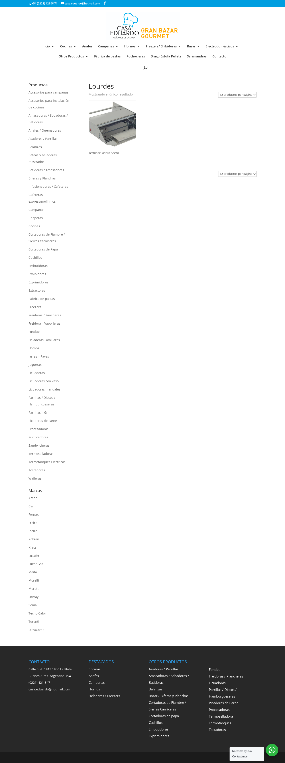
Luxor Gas (35, 564)
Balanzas (35, 147)
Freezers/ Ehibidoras (161, 46)
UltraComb (36, 630)
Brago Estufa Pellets (166, 56)
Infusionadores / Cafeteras (48, 186)
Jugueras (35, 364)
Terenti (33, 621)
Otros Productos (71, 56)
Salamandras (197, 56)
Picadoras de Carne (223, 703)
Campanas (106, 46)
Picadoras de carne (42, 421)
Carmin (33, 506)
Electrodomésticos (220, 46)
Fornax (33, 514)
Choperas (35, 218)
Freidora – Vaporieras (44, 323)
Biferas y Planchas (42, 178)
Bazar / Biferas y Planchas (168, 696)
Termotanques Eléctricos (46, 462)
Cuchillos (35, 257)
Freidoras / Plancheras (226, 676)
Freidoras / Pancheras (44, 315)
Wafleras (34, 478)
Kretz (32, 547)
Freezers (34, 307)
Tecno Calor (37, 613)
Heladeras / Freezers (104, 696)
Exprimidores (38, 282)
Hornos (130, 46)
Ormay (33, 597)
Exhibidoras (37, 274)
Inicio (46, 46)
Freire (32, 523)
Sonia (32, 605)
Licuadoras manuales (44, 389)
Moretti (33, 588)
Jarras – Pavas (38, 356)
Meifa (32, 572)
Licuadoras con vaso (43, 381)
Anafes (87, 46)
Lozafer (33, 555)
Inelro (32, 531)
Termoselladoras (40, 454)
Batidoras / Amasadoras (46, 170)
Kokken (33, 539)
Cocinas (66, 46)
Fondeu (214, 669)
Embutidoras (38, 266)
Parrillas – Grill (39, 412)
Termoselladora (221, 716)
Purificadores (38, 437)
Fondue (34, 332)
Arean (32, 498)
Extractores (36, 290)
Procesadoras (38, 429)
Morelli (33, 580)
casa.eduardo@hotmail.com (49, 689)
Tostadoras (36, 470)
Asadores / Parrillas (42, 138)
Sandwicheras (38, 445)
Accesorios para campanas (48, 92)
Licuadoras (36, 373)
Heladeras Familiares (44, 340)
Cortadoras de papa (164, 716)
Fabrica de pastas (41, 299)
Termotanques (220, 723)
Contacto (219, 56)
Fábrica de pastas (107, 56)
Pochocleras (135, 56)
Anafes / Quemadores (44, 130)
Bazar (191, 46)
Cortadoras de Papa (43, 249)
